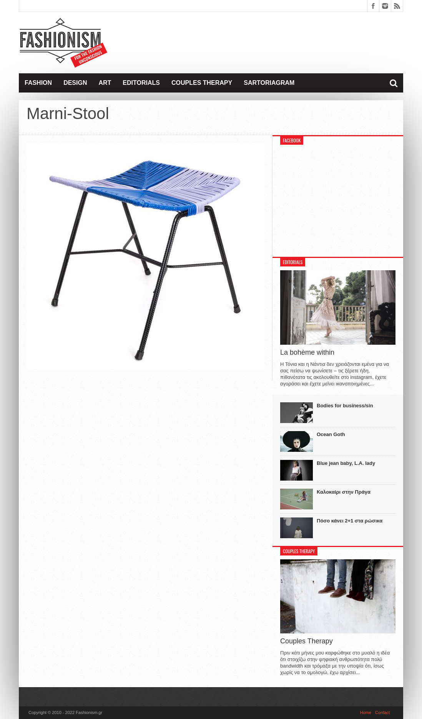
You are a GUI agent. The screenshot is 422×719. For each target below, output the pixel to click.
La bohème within (307, 352)
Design (75, 82)
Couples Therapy (201, 82)
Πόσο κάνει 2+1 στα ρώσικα (349, 521)
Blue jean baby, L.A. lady (346, 463)
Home (365, 712)
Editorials (141, 82)
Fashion (38, 82)
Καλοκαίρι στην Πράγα (343, 492)
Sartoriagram (269, 82)
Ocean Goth (331, 434)
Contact (382, 712)
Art (104, 82)
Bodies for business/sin (345, 405)
